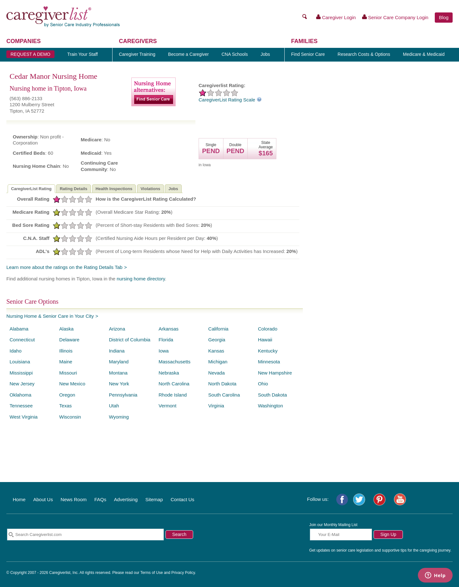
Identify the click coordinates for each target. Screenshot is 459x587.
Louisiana (20, 361)
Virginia (216, 405)
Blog (443, 17)
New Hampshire (275, 372)
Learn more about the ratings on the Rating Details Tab (64, 267)
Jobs (173, 188)
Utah (114, 405)
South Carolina (224, 395)
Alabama (19, 328)
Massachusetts (174, 361)
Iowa (163, 350)
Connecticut (22, 339)
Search (179, 534)
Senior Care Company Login (395, 17)
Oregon (67, 395)
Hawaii (265, 339)
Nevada (216, 372)
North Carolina (173, 383)
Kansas (216, 350)
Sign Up (388, 534)
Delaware (69, 339)
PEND (211, 150)
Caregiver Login (336, 17)
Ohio (263, 383)
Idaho (16, 350)
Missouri (68, 372)
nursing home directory (141, 278)
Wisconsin (70, 417)
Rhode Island (172, 395)
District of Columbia (129, 339)
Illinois (66, 350)
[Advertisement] (381, 198)
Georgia (216, 339)
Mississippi (21, 372)
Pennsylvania (123, 395)
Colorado (267, 328)
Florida (165, 339)
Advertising (126, 499)
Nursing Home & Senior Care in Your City (50, 316)
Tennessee (21, 405)
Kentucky (268, 350)
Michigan (217, 361)
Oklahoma (20, 395)
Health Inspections (114, 188)
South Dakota (272, 395)
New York (119, 383)
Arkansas (168, 328)
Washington (270, 405)
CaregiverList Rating (31, 188)
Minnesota (269, 361)
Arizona (117, 328)
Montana (118, 372)
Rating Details (73, 188)
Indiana (117, 350)
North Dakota (222, 383)
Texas (65, 405)
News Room (74, 499)
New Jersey (22, 383)
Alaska (66, 328)
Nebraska (168, 372)
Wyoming (119, 417)
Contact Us (182, 499)
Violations (150, 188)
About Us (43, 499)
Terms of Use (151, 572)
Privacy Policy (183, 572)
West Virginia (24, 417)
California (218, 328)
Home (19, 499)
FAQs (100, 499)
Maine (65, 361)
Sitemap (154, 499)
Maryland (119, 361)
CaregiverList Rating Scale (230, 99)
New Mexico (72, 383)
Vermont (167, 405)
